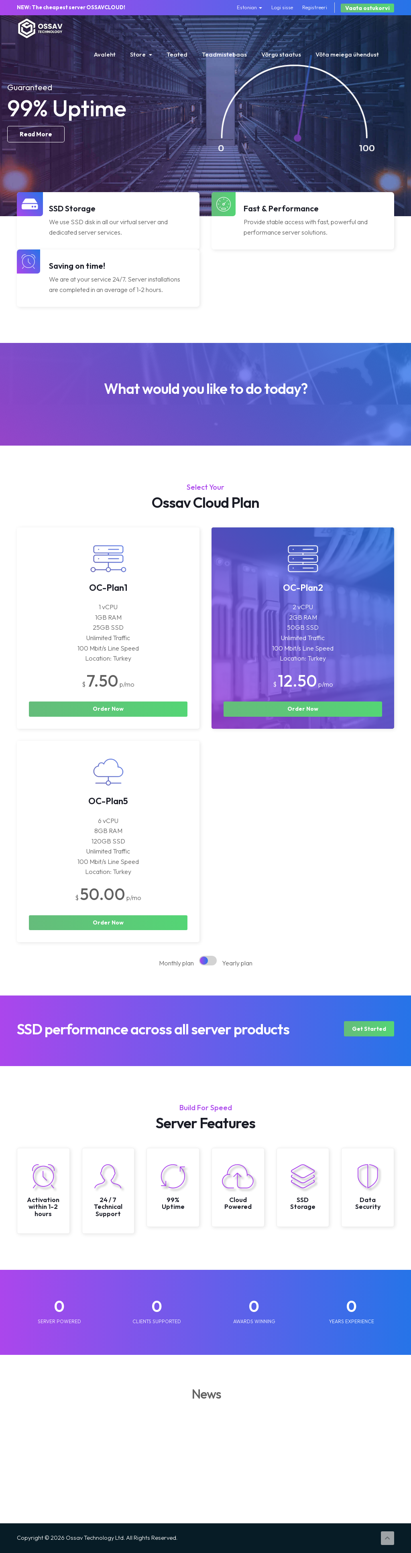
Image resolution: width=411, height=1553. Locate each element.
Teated (177, 54)
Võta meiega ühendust (347, 54)
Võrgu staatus (281, 54)
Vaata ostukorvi (367, 8)
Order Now (108, 708)
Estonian (249, 7)
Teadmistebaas (224, 54)
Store (141, 54)
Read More (36, 161)
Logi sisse (282, 7)
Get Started (369, 1028)
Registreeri (314, 7)
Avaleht (105, 54)
